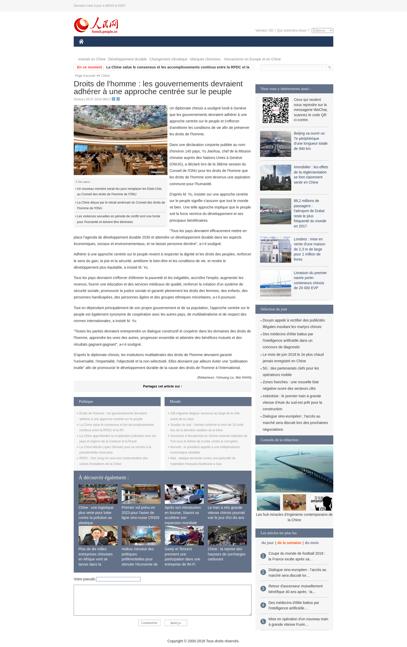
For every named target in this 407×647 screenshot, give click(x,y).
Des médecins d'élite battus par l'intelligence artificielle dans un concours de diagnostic (288, 340)
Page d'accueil (85, 76)
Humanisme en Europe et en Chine (252, 59)
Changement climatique (169, 59)
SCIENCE (178, 49)
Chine (105, 76)
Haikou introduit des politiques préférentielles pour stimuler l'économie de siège (140, 559)
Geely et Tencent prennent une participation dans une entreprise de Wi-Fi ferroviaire (182, 559)
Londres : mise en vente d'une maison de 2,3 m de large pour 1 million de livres (309, 249)
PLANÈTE (248, 49)
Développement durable (127, 59)
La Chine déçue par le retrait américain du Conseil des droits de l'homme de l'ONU (121, 205)
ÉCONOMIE (110, 49)
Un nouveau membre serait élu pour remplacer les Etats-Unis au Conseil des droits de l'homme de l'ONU (119, 191)
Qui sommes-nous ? (293, 30)
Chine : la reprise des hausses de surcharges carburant (227, 554)
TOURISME (291, 49)
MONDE (134, 49)
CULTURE (202, 49)
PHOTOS (315, 49)
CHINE (88, 49)
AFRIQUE (156, 49)
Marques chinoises (205, 59)
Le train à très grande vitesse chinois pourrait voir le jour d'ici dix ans (226, 512)
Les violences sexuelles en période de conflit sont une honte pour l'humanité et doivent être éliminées (118, 219)
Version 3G (264, 30)
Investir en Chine (92, 59)
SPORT (268, 49)
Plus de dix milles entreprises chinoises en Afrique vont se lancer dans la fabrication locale (96, 559)
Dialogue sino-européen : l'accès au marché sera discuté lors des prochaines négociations (295, 422)
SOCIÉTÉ (225, 49)
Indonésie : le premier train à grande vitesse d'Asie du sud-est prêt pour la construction (292, 402)
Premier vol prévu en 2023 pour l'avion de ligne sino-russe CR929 (141, 512)
